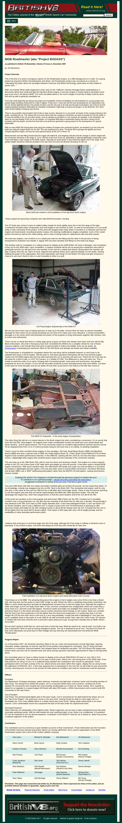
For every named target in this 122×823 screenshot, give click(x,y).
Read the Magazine (32, 790)
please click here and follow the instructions (72, 480)
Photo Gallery (49, 790)
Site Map (101, 790)
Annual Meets (76, 790)
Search (108, 15)
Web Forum (62, 790)
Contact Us (90, 790)
